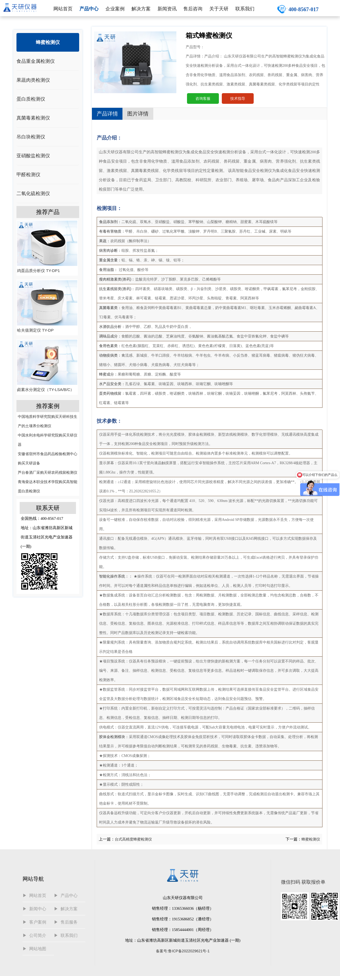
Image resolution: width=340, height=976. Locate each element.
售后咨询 (192, 8)
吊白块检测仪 (30, 136)
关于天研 (218, 8)
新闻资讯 (167, 8)
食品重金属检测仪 (35, 61)
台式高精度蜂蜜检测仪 (133, 839)
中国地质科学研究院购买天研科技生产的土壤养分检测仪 (47, 421)
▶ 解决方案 (66, 909)
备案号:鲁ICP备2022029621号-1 (183, 951)
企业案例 (115, 8)
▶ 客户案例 (34, 922)
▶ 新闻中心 (34, 909)
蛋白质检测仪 (30, 99)
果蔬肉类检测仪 (33, 80)
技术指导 (237, 98)
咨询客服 (203, 98)
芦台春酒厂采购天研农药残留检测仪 (47, 472)
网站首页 (63, 8)
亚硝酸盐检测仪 (33, 155)
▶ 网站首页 (34, 895)
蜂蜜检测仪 (48, 42)
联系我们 (244, 8)
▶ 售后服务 (66, 922)
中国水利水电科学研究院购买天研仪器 (47, 440)
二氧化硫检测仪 (33, 193)
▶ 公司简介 (34, 935)
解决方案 (141, 8)
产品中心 (89, 8)
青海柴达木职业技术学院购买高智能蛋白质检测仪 (47, 486)
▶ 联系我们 (66, 935)
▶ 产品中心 (66, 895)
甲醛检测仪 (28, 174)
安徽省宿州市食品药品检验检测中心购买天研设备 (47, 458)
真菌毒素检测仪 (33, 118)
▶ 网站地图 (34, 948)
